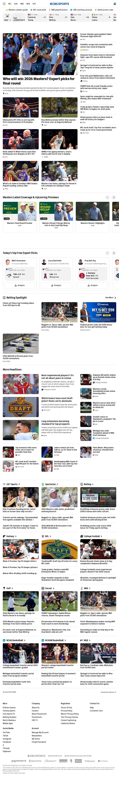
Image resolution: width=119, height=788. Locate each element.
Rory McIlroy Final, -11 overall (58, 17)
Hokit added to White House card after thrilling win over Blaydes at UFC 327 (21, 143)
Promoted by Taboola (108, 692)
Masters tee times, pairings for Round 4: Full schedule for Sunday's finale (59, 175)
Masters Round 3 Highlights (92, 217)
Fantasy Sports (9, 711)
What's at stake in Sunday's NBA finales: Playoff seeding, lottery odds (21, 175)
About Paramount (39, 714)
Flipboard (7, 751)
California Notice (68, 723)
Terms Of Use (66, 707)
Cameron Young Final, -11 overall (36, 17)
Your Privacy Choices (69, 717)
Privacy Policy (66, 711)
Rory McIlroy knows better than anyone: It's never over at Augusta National (59, 111)
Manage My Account (40, 732)
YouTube (6, 732)
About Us (35, 707)
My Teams (36, 739)
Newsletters (37, 736)
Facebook (7, 742)
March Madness (9, 720)
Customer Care (96, 711)
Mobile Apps (8, 723)
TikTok (5, 736)
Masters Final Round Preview (19, 217)
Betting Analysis (9, 717)
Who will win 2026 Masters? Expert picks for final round (40, 64)
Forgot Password (39, 742)
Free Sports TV (9, 714)
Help (92, 707)
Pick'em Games (9, 707)
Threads (6, 748)
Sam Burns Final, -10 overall (79, 17)
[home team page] (9, 275)
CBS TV (35, 720)
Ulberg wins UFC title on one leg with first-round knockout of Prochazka (21, 111)
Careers (35, 711)
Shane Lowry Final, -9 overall (101, 17)
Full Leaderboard (19, 17)
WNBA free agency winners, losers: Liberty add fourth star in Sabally (59, 143)
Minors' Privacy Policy (70, 714)
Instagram (7, 739)
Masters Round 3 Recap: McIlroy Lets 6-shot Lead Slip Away (56, 217)
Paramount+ (37, 717)
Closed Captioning (68, 720)
